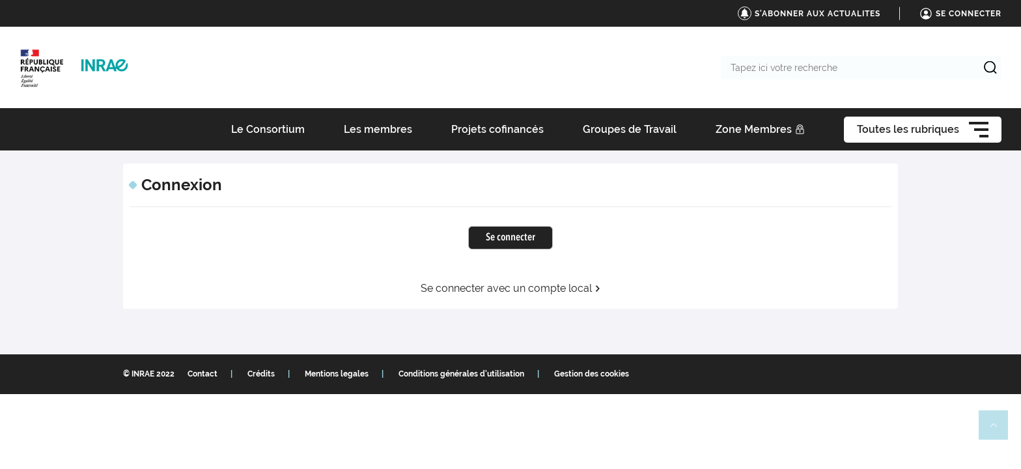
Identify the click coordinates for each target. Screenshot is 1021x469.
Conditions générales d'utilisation (461, 373)
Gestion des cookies (591, 373)
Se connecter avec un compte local (511, 288)
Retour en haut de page (999, 430)
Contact (202, 373)
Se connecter (510, 238)
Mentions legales (337, 373)
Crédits (261, 373)
